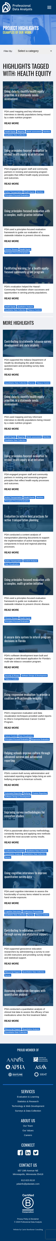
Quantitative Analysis (13, 854)
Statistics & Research (28, 1101)
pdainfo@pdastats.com (28, 1184)
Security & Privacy (12, 675)
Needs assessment (33, 131)
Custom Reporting (40, 793)
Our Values (28, 1130)
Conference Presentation (14, 851)
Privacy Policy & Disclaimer (28, 1219)
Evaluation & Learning (28, 1096)
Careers (28, 1135)
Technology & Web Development (28, 1106)
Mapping (21, 131)
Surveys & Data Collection (28, 1110)
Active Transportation (13, 192)
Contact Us (28, 1165)
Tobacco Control (34, 310)
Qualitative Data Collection (15, 135)
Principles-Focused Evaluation (17, 195)
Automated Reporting (13, 793)
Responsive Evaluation (40, 739)
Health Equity (10, 131)
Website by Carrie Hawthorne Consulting (28, 1229)
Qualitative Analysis (25, 307)
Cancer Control (11, 736)
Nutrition (46, 131)
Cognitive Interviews (13, 911)
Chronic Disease (11, 249)
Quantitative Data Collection (16, 383)
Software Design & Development (34, 675)
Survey (31, 383)
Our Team (28, 1126)
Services (28, 1091)
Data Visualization (12, 564)
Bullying (27, 793)
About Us (28, 1120)
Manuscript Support (13, 972)
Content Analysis (30, 561)
